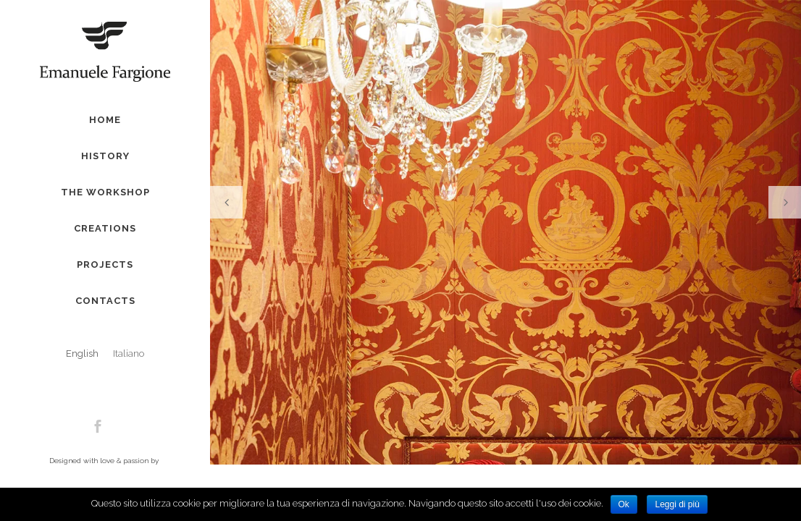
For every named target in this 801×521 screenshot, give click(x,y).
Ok (623, 504)
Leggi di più (677, 504)
